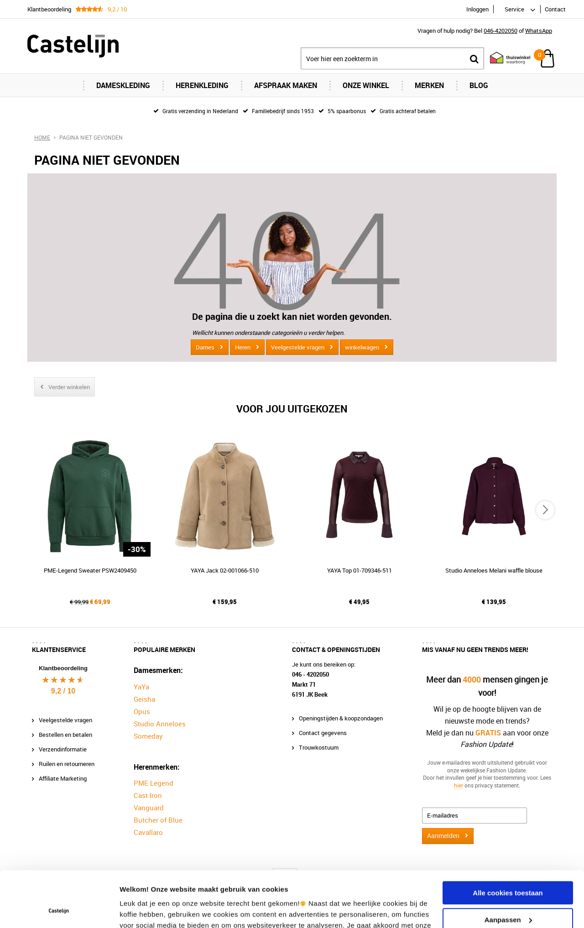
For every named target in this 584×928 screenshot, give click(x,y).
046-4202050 (500, 30)
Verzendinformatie (63, 749)
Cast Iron (148, 795)
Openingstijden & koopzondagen (341, 718)
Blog (478, 85)
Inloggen (477, 9)
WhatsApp (538, 30)
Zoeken (474, 58)
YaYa (141, 686)
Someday (148, 735)
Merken (429, 85)
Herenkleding (202, 85)
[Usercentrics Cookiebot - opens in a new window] (59, 910)
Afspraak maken (285, 85)
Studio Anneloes (160, 723)
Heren (242, 347)
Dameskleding (123, 85)
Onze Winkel (366, 85)
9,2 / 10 (63, 691)
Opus (142, 711)
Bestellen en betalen (65, 734)
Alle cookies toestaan (507, 841)
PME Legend (153, 782)
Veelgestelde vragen (297, 347)
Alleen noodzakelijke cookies (507, 894)
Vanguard (149, 807)
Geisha (144, 699)
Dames (205, 347)
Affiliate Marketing (63, 778)
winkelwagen (362, 347)
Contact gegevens (323, 733)
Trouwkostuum (319, 747)
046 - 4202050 (310, 674)
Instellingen (139, 910)
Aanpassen (508, 867)
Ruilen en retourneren (66, 764)
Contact (555, 9)
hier (458, 785)
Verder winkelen (69, 387)
